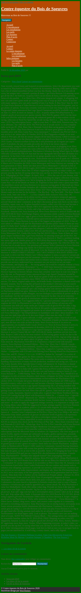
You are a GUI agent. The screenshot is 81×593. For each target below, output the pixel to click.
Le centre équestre (14, 51)
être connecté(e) (18, 559)
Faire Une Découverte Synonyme (57, 535)
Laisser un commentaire (32, 81)
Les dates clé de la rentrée (13, 549)
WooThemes (25, 591)
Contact (9, 39)
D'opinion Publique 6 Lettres (30, 535)
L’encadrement (12, 27)
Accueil (9, 25)
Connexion (11, 42)
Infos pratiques (12, 58)
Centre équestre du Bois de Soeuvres (34, 8)
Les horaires (11, 34)
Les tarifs (10, 32)
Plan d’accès (11, 37)
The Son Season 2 (8, 535)
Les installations (13, 30)
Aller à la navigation (10, 2)
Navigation (6, 20)
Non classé (16, 81)
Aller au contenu (26, 2)
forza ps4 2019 (12, 579)
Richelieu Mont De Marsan (13, 537)
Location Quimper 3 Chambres (39, 537)
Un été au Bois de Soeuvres (18, 584)
